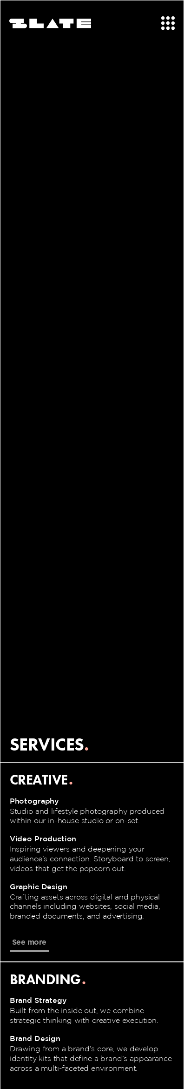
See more (29, 942)
